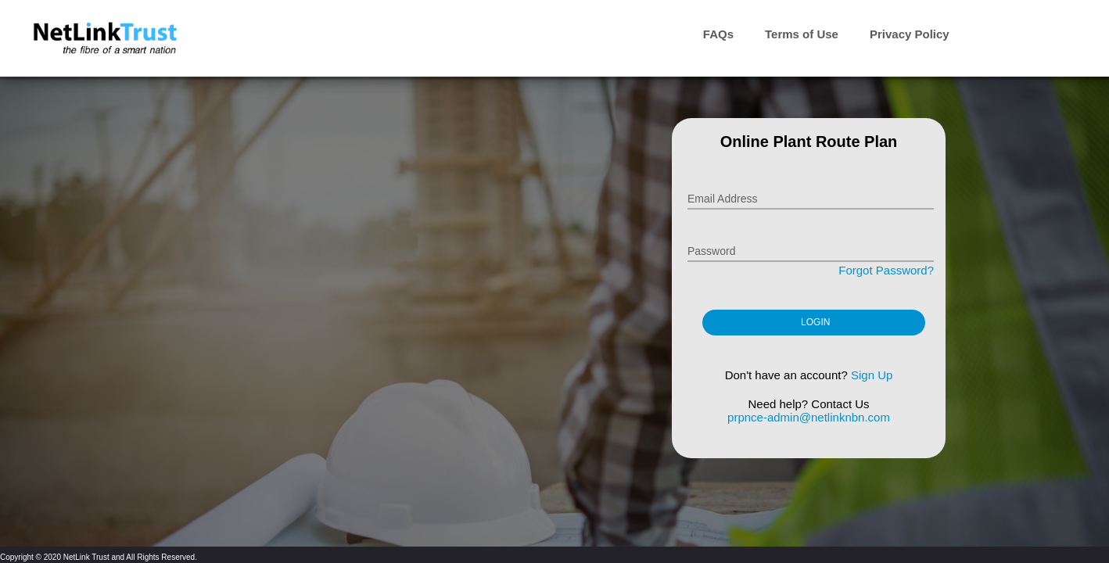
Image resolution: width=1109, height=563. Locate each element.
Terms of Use (801, 34)
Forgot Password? (886, 270)
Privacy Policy (909, 34)
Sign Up (871, 375)
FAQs (718, 34)
